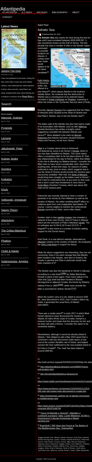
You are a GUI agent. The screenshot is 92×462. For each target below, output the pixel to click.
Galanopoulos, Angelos (14, 261)
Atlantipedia (13, 9)
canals (82, 223)
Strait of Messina (79, 175)
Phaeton (86, 444)
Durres (40, 442)
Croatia (63, 440)
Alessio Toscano (54, 110)
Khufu (4, 189)
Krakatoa (6, 179)
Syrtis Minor (43, 185)
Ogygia (75, 151)
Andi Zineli (78, 437)
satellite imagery (64, 217)
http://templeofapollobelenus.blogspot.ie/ (59, 374)
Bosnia (41, 209)
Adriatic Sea (46, 30)
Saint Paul (74, 446)
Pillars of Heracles (45, 446)
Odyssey (41, 444)
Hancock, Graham (11, 117)
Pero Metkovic (76, 444)
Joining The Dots (11, 70)
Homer (63, 442)
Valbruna (82, 127)
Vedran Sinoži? (64, 450)
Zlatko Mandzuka (82, 450)
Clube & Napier (10, 251)
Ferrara (57, 442)
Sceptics (6, 169)
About (76, 12)
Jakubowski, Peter (11, 148)
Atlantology (7, 220)
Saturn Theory (9, 210)
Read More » (28, 96)
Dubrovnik (85, 440)
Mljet (40, 148)
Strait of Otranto (69, 448)
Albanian (42, 242)
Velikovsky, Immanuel (13, 199)
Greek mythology (57, 99)
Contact (7, 17)
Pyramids (6, 127)
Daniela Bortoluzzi (73, 440)
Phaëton (6, 240)
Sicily (47, 448)
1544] (60, 285)
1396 (63, 273)
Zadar (72, 450)
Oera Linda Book (49, 244)
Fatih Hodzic (43, 80)
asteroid (86, 437)
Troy (49, 279)
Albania (57, 437)
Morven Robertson (78, 442)
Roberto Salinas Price (61, 446)
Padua (67, 444)
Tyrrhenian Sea (43, 450)
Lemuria (6, 138)
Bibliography (60, 12)
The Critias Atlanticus (13, 230)
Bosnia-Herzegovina (45, 440)
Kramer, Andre (9, 158)
